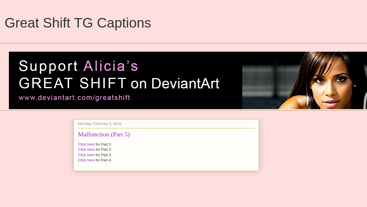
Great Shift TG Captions (78, 22)
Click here (86, 144)
